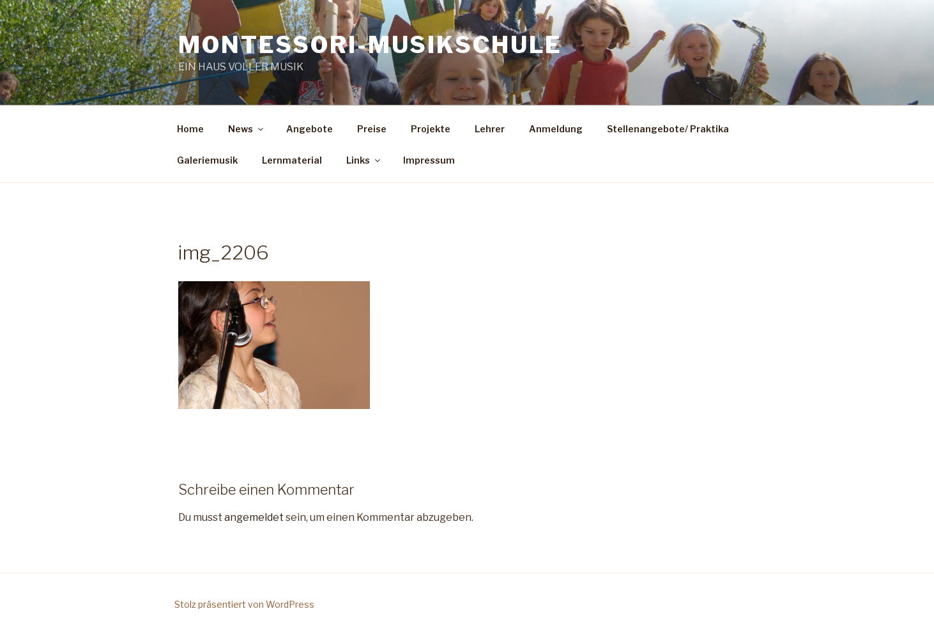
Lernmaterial (292, 160)
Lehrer (490, 128)
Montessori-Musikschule (370, 45)
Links (364, 160)
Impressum (429, 160)
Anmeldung (556, 128)
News (246, 128)
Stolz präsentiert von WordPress (244, 604)
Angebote (309, 128)
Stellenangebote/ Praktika (668, 128)
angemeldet (254, 517)
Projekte (430, 128)
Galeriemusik (207, 160)
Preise (372, 128)
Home (190, 128)
